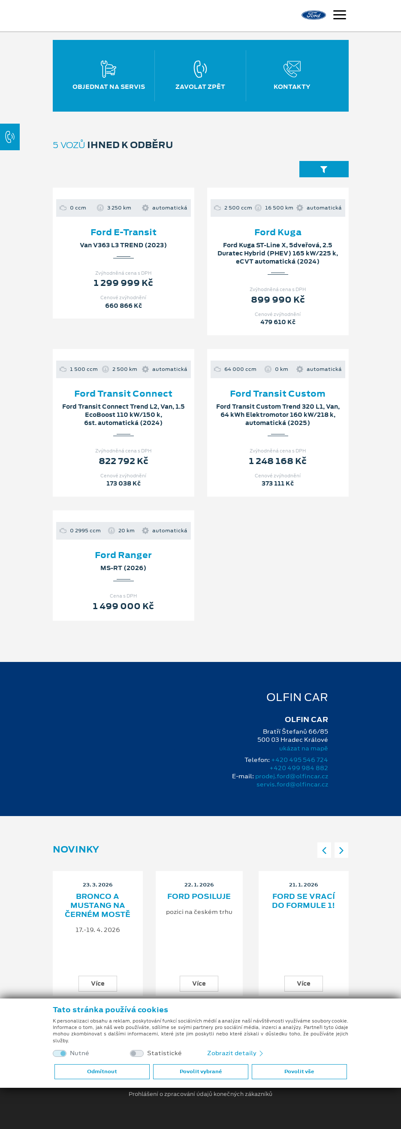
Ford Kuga (278, 232)
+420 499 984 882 (298, 768)
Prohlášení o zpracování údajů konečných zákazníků (200, 1094)
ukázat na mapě (303, 748)
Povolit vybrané (201, 1071)
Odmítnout (102, 1071)
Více (98, 983)
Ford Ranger (123, 555)
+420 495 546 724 (299, 760)
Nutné (79, 1053)
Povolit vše (299, 1071)
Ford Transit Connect (123, 394)
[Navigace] (339, 16)
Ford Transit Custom (278, 394)
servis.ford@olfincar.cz (292, 784)
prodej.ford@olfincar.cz (291, 776)
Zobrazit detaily (236, 1053)
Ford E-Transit (123, 232)
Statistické (164, 1053)
